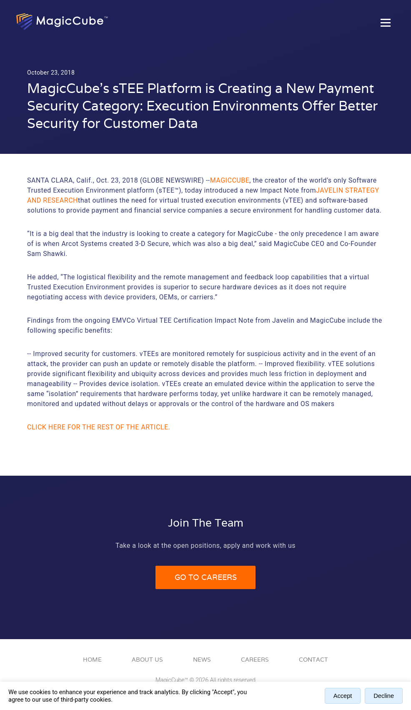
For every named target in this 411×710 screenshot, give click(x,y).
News (202, 659)
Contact (313, 659)
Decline (383, 695)
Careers (255, 659)
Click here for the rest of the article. (98, 427)
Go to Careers (206, 577)
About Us (147, 659)
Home (92, 659)
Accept (342, 695)
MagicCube (229, 180)
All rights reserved (233, 680)
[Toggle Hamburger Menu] (386, 22)
